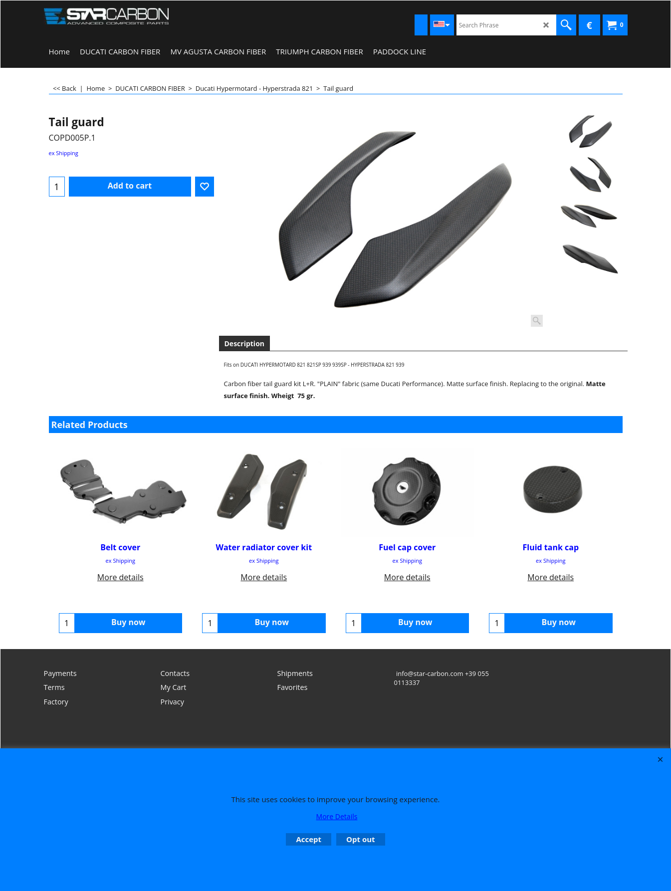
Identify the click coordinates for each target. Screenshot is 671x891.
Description (244, 343)
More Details (337, 816)
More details (120, 576)
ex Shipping (63, 153)
